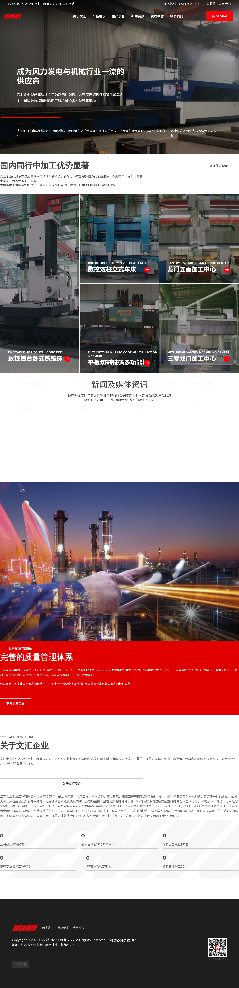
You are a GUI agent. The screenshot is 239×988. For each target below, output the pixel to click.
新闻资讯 (137, 16)
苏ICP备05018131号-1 (123, 940)
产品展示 (98, 16)
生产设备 (118, 16)
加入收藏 (209, 4)
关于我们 (47, 927)
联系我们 (225, 4)
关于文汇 (79, 16)
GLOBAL (219, 16)
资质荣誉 (157, 16)
